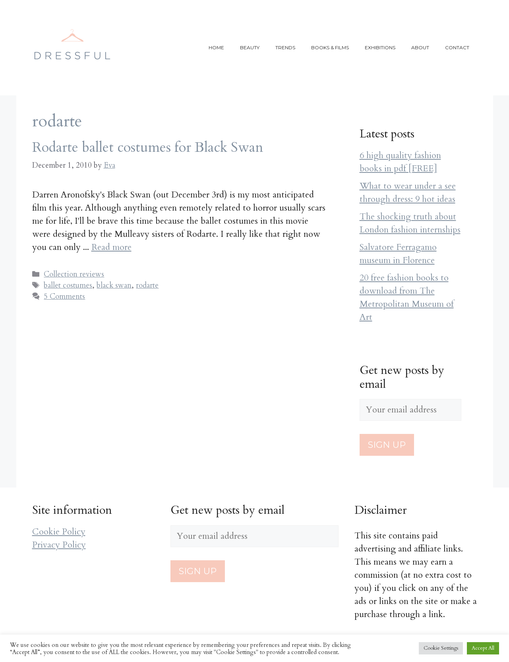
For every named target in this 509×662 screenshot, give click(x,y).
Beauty (249, 47)
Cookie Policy (58, 532)
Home (216, 47)
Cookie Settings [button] (441, 648)
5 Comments (64, 296)
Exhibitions (380, 47)
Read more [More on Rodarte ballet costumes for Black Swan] (111, 247)
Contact (457, 47)
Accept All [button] (483, 648)
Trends (285, 47)
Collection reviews (74, 274)
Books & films (330, 47)
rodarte (147, 285)
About (420, 47)
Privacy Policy (59, 545)
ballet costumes (68, 285)
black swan (114, 285)
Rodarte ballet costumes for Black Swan (147, 147)
